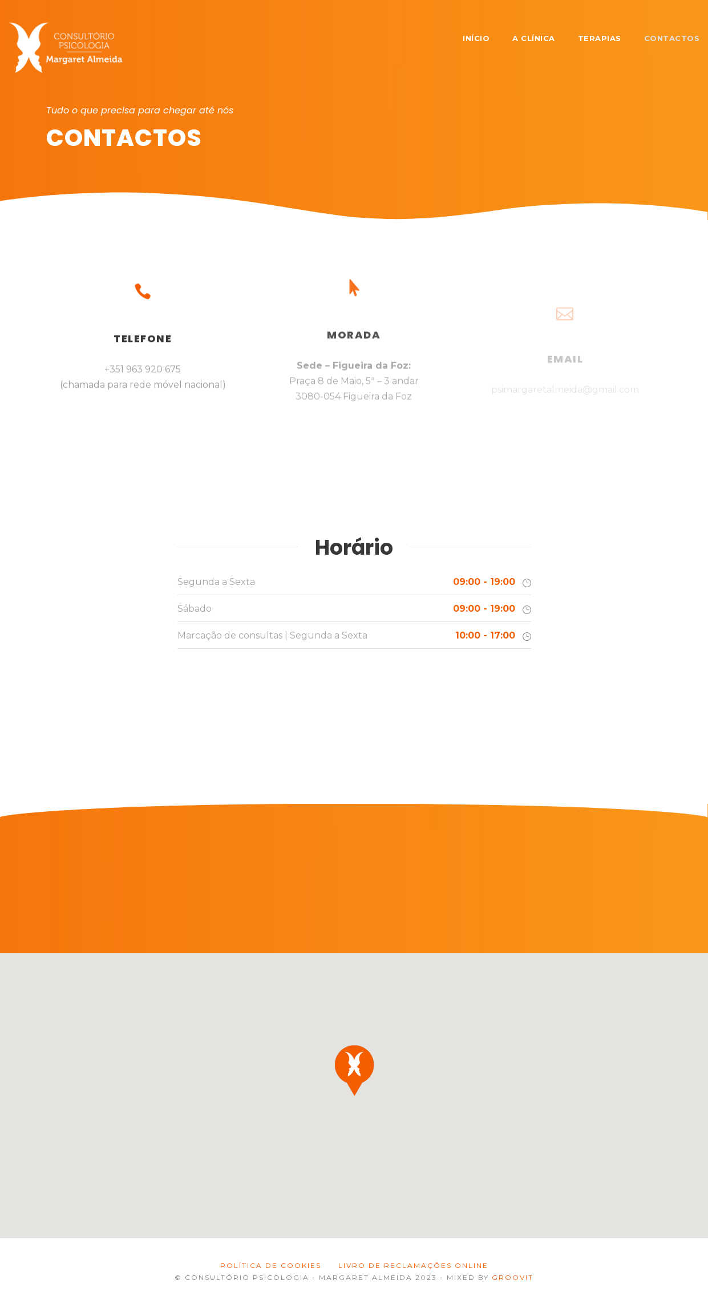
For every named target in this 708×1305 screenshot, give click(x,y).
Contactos (672, 38)
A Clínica (533, 38)
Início (476, 38)
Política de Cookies (270, 1265)
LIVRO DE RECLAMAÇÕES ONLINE (413, 1265)
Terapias (599, 38)
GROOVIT (512, 1277)
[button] (354, 1070)
